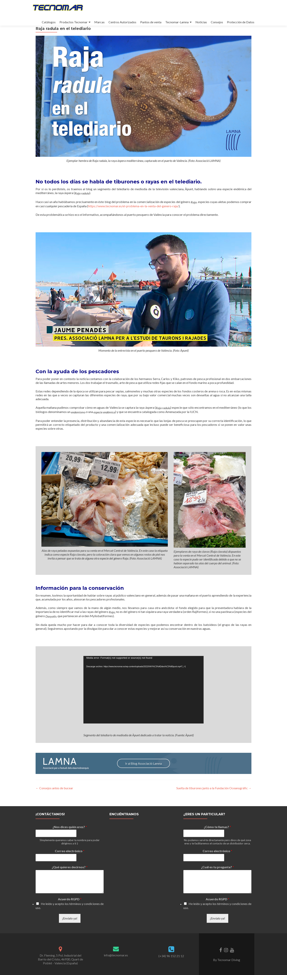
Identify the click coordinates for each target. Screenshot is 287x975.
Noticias (201, 22)
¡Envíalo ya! (69, 918)
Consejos (217, 22)
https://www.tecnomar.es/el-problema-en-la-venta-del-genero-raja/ (133, 217)
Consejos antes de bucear (54, 799)
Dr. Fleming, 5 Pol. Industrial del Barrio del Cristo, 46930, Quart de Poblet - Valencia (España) (60, 959)
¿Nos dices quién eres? (69, 827)
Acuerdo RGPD (69, 899)
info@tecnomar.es (116, 955)
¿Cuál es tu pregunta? (217, 867)
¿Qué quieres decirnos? (70, 867)
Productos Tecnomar (74, 22)
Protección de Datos (240, 22)
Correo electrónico (69, 851)
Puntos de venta (150, 22)
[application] (143, 700)
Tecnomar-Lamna (177, 22)
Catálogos (49, 22)
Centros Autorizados (122, 22)
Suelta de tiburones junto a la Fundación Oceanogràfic (213, 799)
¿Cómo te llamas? (217, 827)
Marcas (99, 22)
